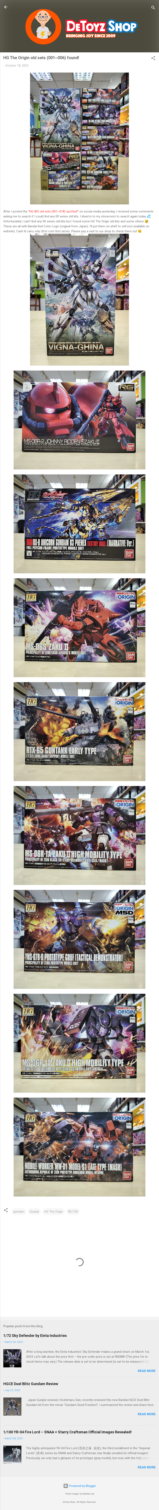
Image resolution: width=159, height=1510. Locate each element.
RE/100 (73, 1211)
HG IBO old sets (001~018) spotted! (53, 211)
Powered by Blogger (79, 1486)
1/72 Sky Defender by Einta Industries (35, 1335)
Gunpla (34, 1211)
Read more (147, 1371)
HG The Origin (53, 1211)
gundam (18, 1211)
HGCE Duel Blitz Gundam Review (30, 1384)
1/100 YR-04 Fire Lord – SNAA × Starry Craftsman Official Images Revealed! (67, 1432)
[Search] (153, 8)
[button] (153, 59)
